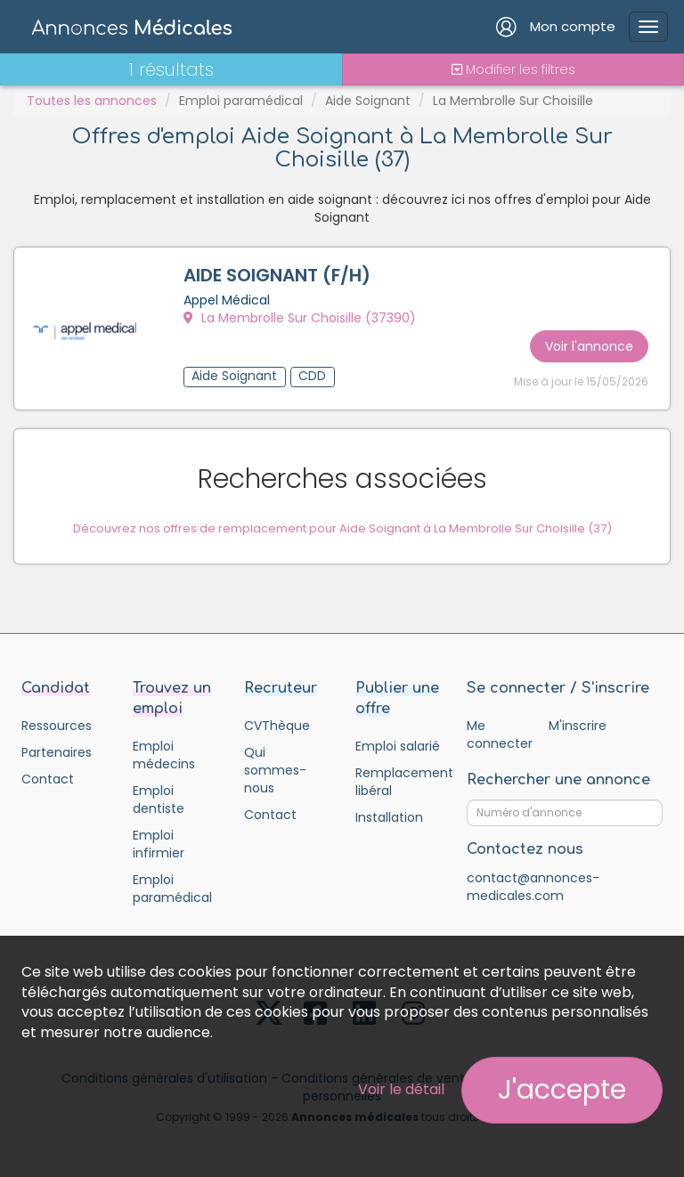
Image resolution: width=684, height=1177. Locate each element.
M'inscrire (578, 726)
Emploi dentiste (158, 799)
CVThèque (277, 726)
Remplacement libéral (397, 782)
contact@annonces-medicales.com (533, 887)
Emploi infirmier (158, 844)
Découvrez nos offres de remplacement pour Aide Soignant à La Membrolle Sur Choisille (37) (342, 528)
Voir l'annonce (589, 346)
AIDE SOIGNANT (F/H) (276, 275)
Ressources (56, 726)
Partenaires (56, 752)
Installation (389, 817)
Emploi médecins (164, 755)
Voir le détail (401, 1089)
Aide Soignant (368, 101)
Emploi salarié (397, 746)
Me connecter (499, 734)
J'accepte (562, 1089)
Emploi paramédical (241, 101)
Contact (47, 779)
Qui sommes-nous (275, 770)
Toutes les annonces (92, 101)
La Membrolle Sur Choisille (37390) (299, 318)
